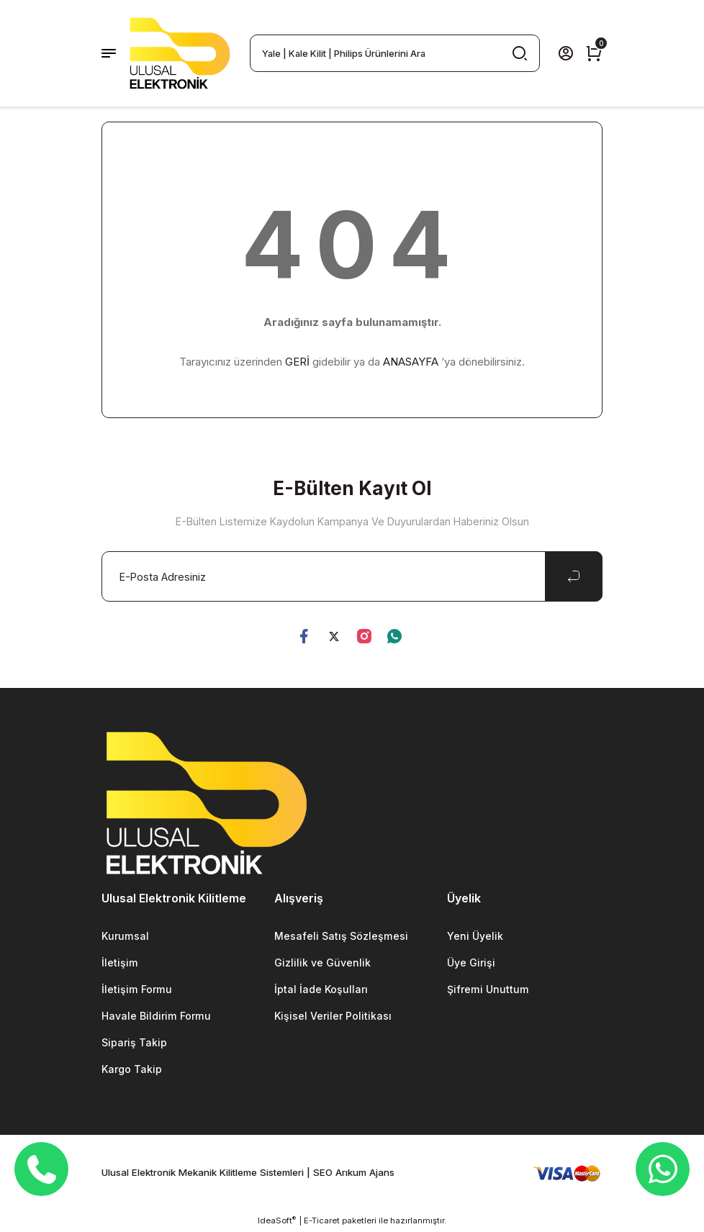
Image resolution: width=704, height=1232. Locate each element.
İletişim (119, 963)
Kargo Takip (132, 1070)
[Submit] (574, 576)
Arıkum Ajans (364, 1174)
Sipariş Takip (134, 1044)
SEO (323, 1174)
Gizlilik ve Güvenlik (322, 963)
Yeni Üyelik (475, 936)
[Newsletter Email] (352, 576)
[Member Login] (565, 53)
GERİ (297, 361)
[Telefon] (41, 1169)
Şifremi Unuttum (488, 990)
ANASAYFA (410, 361)
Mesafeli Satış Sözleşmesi (340, 936)
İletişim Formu (136, 990)
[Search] (395, 53)
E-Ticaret (322, 1222)
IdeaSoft (277, 1221)
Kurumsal (125, 936)
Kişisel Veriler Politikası (334, 1017)
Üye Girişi (472, 963)
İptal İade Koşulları (321, 990)
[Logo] (180, 53)
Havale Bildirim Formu (156, 1017)
